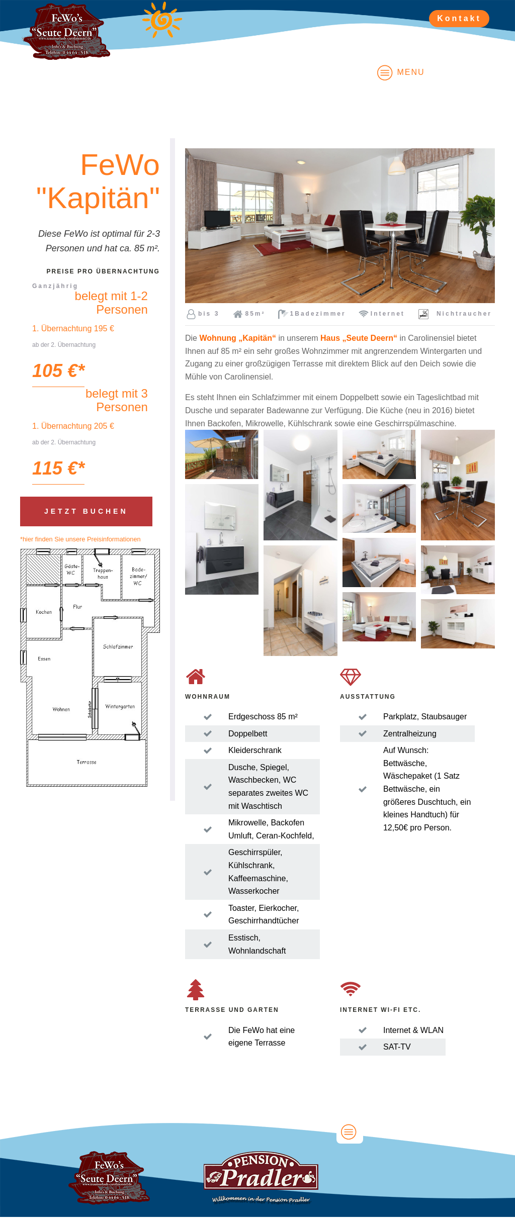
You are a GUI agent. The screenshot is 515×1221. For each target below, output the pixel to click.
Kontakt (459, 18)
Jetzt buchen (86, 511)
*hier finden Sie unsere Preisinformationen (80, 539)
